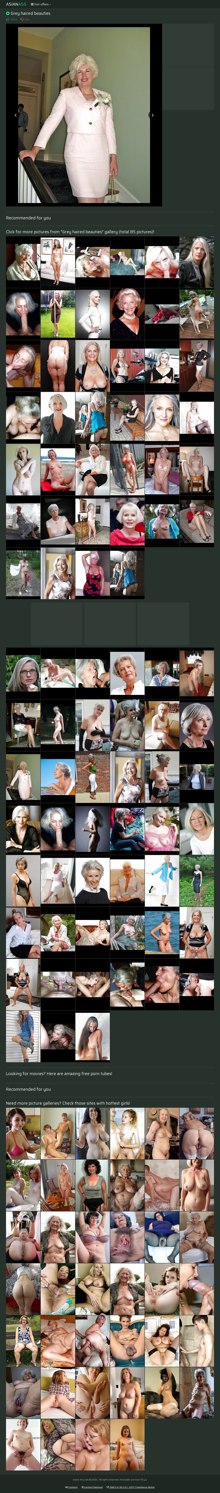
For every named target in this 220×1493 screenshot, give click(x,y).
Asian (16, 4)
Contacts (71, 1487)
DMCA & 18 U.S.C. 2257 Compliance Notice (131, 1487)
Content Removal (92, 1487)
